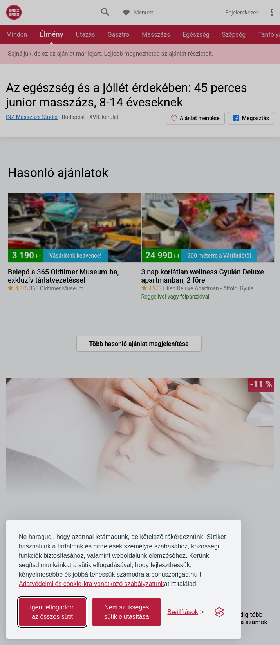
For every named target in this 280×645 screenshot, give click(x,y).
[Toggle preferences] (185, 612)
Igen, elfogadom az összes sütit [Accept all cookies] (52, 612)
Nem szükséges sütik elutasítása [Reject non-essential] (126, 612)
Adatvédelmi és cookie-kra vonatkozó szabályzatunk (91, 583)
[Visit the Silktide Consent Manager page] (219, 612)
